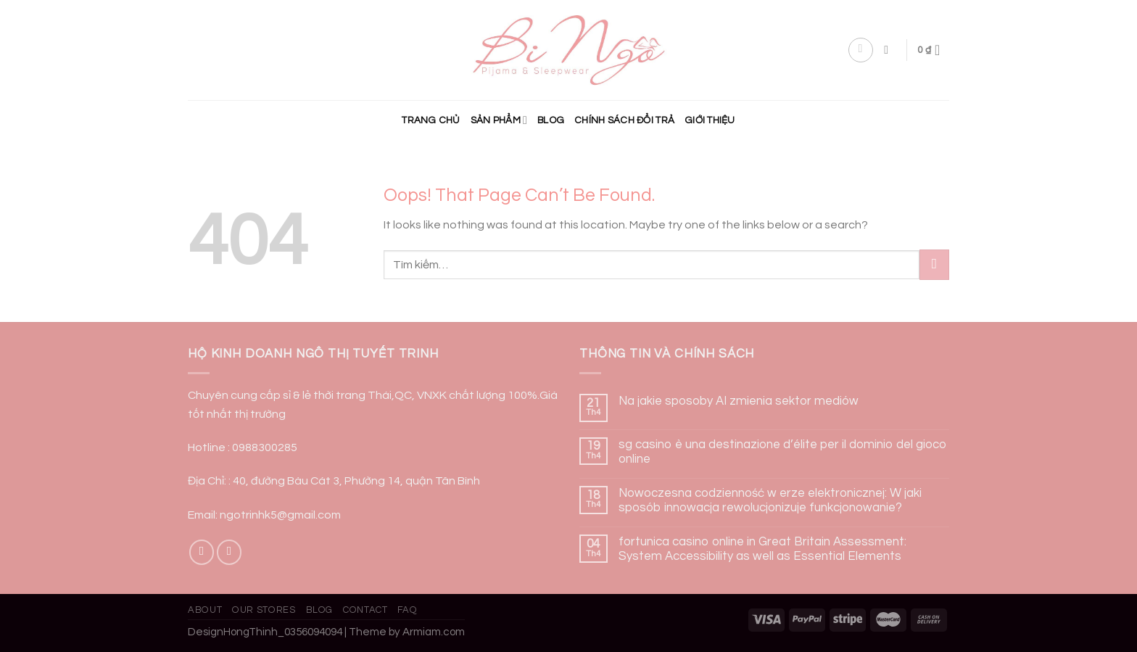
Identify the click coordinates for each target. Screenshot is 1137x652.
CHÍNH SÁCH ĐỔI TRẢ (624, 120)
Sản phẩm (499, 120)
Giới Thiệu (710, 120)
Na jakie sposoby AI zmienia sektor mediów (739, 401)
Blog (550, 120)
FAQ (407, 610)
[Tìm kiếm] (890, 50)
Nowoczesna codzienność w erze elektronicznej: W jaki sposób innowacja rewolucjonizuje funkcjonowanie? (770, 500)
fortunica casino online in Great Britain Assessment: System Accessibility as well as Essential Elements (762, 549)
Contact (365, 610)
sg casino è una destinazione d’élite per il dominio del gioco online (783, 452)
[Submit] (934, 264)
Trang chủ (431, 120)
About (205, 610)
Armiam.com (433, 632)
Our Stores (263, 610)
